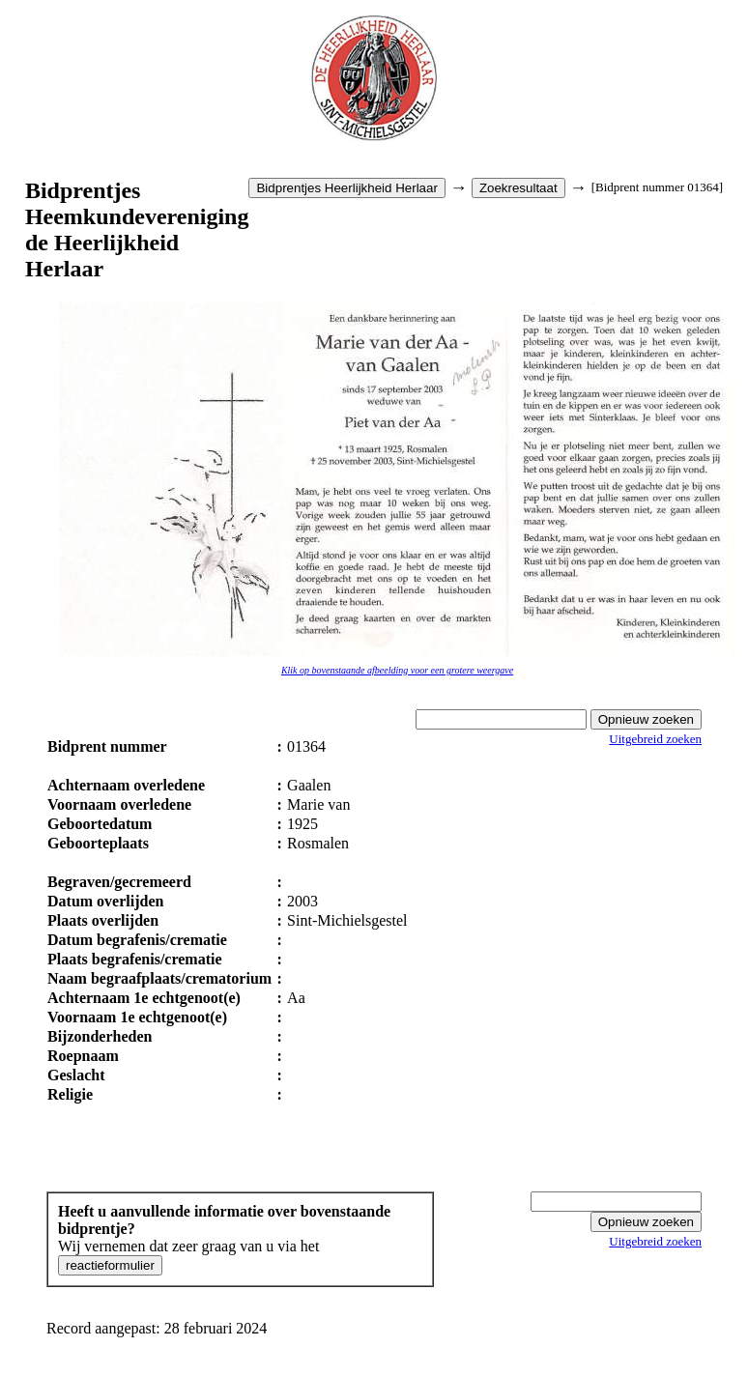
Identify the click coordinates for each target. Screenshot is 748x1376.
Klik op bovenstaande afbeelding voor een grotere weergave (397, 670)
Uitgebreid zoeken (655, 738)
